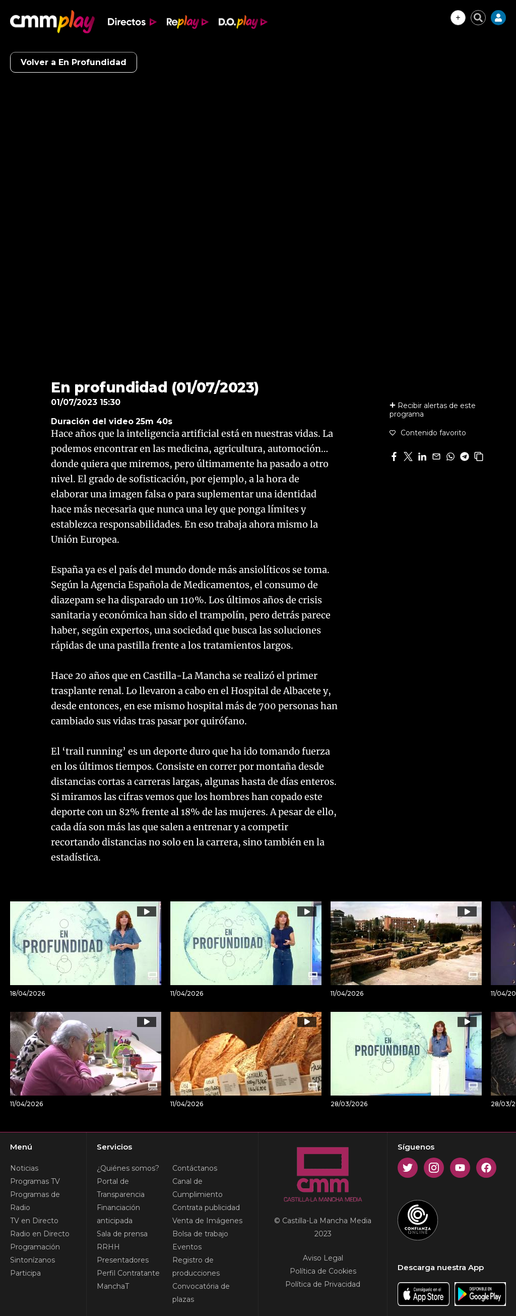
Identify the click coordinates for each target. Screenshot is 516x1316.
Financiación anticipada (118, 1214)
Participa (25, 1273)
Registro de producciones (196, 1266)
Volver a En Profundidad (73, 62)
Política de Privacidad (322, 1284)
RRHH (108, 1246)
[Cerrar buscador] (478, 17)
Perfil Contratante (128, 1273)
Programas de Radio (35, 1201)
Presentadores (123, 1260)
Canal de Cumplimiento (197, 1188)
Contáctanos (194, 1168)
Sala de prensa (122, 1233)
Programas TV (35, 1181)
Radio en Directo (40, 1233)
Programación (35, 1246)
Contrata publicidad (206, 1207)
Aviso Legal (323, 1258)
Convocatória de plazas (201, 1293)
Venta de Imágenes (207, 1220)
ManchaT (113, 1286)
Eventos (187, 1246)
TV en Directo (34, 1220)
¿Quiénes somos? (128, 1168)
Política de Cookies (323, 1271)
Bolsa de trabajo (200, 1233)
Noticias (24, 1168)
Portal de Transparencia (121, 1188)
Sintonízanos (32, 1260)
